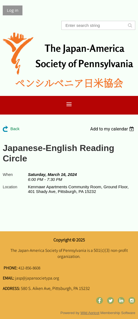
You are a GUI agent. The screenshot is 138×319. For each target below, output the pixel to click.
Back (14, 128)
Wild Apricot (90, 313)
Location (10, 187)
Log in (12, 10)
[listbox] (112, 129)
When (8, 174)
